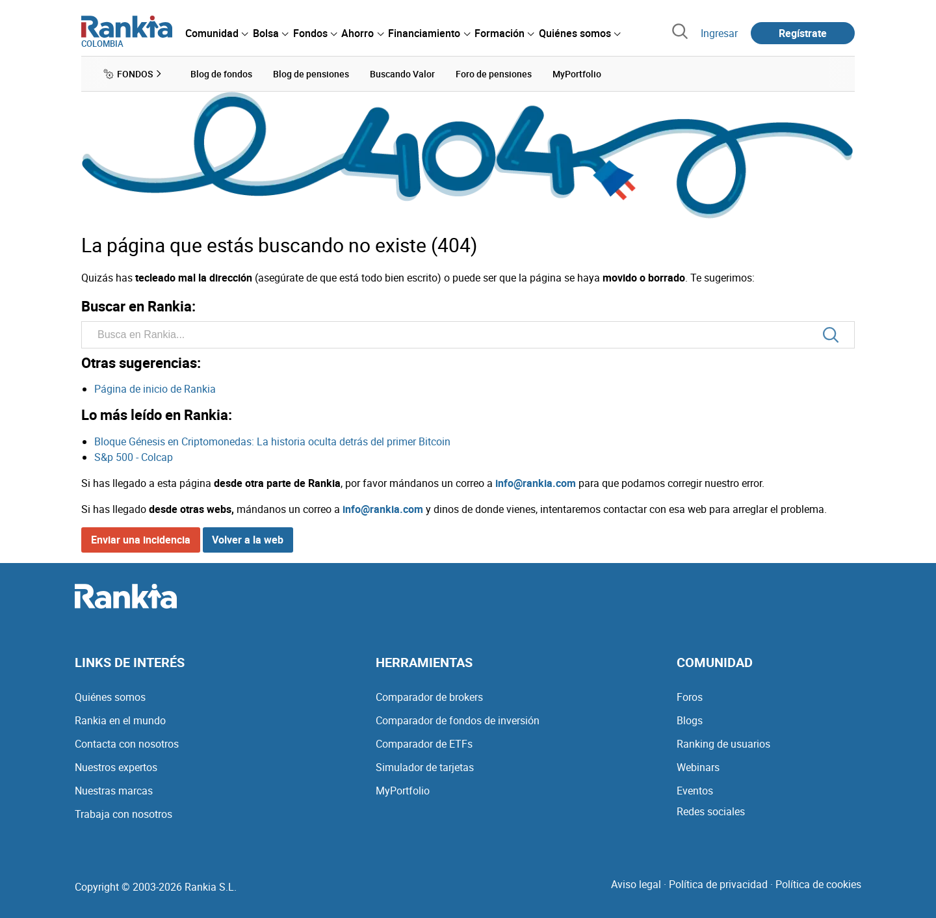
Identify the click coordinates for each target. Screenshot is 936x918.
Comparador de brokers (429, 697)
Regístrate (803, 33)
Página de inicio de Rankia (155, 389)
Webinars (698, 767)
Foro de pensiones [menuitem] (494, 74)
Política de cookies (818, 884)
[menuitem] (216, 33)
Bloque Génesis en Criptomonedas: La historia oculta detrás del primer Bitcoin (272, 441)
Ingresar (719, 33)
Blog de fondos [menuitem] (221, 74)
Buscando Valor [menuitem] (402, 74)
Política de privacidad (718, 884)
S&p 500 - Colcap (133, 457)
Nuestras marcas (114, 790)
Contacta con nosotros (127, 744)
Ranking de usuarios (723, 744)
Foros (690, 697)
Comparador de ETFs (424, 744)
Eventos (695, 790)
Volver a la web (247, 539)
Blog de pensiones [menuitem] (311, 74)
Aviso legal (636, 884)
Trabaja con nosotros (123, 814)
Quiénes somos (110, 697)
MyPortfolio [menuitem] (576, 74)
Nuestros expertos (116, 767)
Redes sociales (711, 811)
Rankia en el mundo (120, 720)
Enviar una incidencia (140, 539)
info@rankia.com (535, 483)
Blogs (690, 720)
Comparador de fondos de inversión (458, 720)
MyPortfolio (403, 790)
